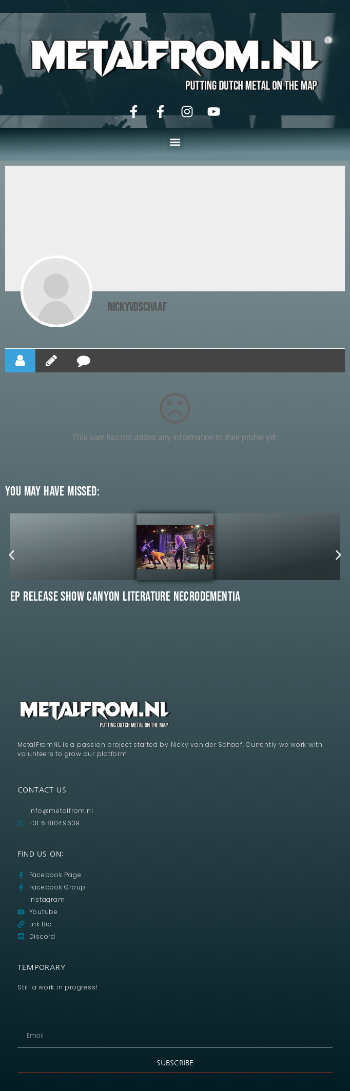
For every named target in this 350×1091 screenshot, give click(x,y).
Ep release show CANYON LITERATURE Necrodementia (125, 597)
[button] (175, 141)
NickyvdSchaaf (137, 307)
